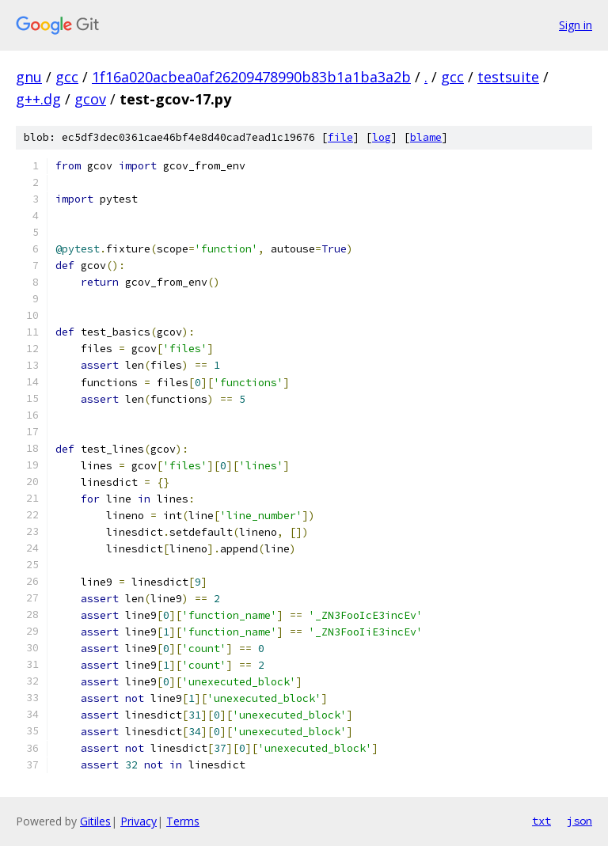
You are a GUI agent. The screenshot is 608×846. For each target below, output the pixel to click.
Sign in (575, 24)
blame (426, 137)
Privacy (138, 821)
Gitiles (95, 821)
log (381, 137)
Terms (183, 821)
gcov (90, 98)
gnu (29, 76)
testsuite (508, 76)
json (579, 821)
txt (541, 821)
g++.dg (38, 98)
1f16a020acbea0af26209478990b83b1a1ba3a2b (251, 76)
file (340, 137)
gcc (66, 76)
